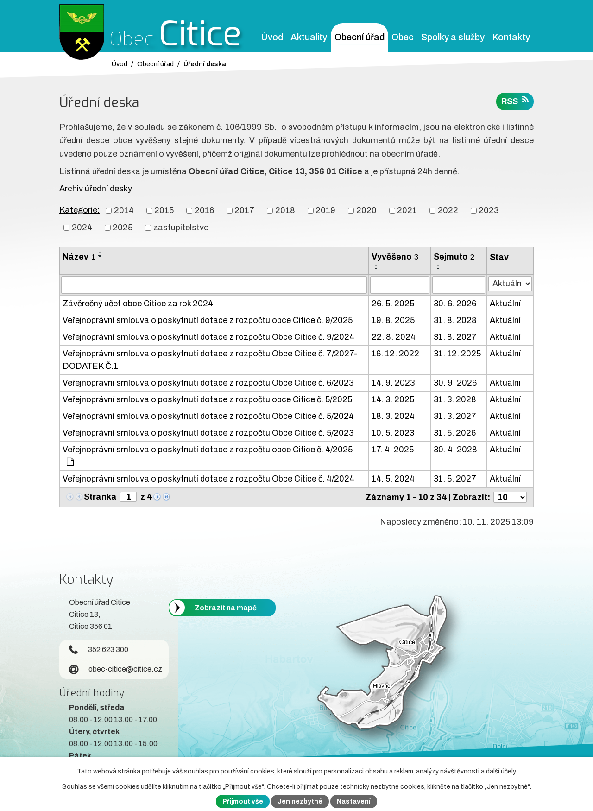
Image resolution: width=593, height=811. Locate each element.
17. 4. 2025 (393, 449)
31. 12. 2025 (457, 353)
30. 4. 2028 (455, 449)
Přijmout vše (242, 801)
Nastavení (354, 801)
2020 (366, 210)
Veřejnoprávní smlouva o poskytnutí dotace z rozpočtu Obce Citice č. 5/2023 (208, 432)
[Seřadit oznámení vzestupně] (100, 252)
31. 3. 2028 (455, 399)
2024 (82, 227)
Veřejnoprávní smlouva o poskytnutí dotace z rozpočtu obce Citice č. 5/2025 (207, 399)
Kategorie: (79, 210)
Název (79, 256)
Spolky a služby (453, 37)
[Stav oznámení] (510, 283)
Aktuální (505, 303)
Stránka (100, 496)
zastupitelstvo (181, 227)
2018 (285, 210)
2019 (325, 210)
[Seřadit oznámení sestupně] (100, 256)
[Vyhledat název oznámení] (214, 285)
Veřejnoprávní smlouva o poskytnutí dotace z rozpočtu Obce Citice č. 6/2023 (208, 382)
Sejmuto (454, 256)
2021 (407, 210)
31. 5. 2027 (455, 478)
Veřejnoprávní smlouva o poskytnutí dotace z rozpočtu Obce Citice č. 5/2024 (208, 416)
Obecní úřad (359, 37)
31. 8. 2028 (455, 320)
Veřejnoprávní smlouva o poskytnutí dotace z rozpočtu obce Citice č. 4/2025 (208, 455)
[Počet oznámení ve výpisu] (510, 497)
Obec (402, 37)
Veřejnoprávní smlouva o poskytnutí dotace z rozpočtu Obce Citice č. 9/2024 (208, 337)
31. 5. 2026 (455, 432)
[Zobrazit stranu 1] (128, 497)
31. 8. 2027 (455, 337)
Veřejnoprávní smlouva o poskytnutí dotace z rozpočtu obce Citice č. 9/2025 (208, 320)
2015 (164, 210)
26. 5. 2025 (393, 303)
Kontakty (511, 37)
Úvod (272, 37)
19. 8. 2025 (393, 320)
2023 (488, 210)
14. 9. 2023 (393, 382)
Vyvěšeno (395, 256)
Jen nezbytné (300, 801)
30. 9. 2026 (455, 382)
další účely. (501, 771)
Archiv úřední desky (95, 188)
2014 (124, 210)
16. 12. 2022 (395, 353)
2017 (244, 210)
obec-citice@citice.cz (115, 669)
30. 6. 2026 (455, 303)
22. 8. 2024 (394, 337)
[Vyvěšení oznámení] (399, 285)
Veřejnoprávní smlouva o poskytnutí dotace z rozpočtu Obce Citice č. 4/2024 (208, 478)
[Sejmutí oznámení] (458, 285)
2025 (122, 227)
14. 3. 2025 (393, 399)
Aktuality (308, 37)
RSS (515, 100)
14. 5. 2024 (393, 478)
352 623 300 (98, 649)
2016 (204, 210)
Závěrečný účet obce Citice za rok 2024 (138, 303)
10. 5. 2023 (393, 432)
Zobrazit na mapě (226, 608)
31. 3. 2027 (455, 416)
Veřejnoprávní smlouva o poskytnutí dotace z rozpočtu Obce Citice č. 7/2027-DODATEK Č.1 (210, 360)
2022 (448, 210)
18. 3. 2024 (393, 416)
